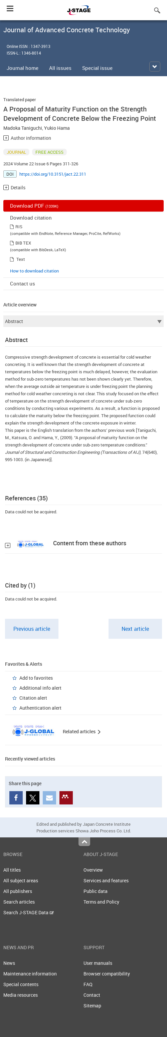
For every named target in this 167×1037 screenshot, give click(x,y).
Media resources (20, 995)
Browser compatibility (107, 973)
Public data (96, 891)
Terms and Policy (101, 902)
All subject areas (20, 880)
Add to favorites (36, 678)
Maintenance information (30, 973)
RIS (18, 227)
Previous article (31, 628)
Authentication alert (40, 708)
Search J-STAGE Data (28, 912)
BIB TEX (23, 243)
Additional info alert (40, 688)
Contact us (22, 283)
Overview (93, 870)
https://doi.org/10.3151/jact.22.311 (52, 174)
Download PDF (34, 205)
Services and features (106, 880)
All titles (12, 870)
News (9, 963)
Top (84, 841)
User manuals (98, 963)
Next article (135, 628)
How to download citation (34, 271)
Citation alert (33, 698)
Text (20, 259)
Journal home (22, 68)
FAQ (88, 984)
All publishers (17, 891)
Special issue (97, 68)
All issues (60, 68)
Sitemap (92, 1005)
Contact (92, 995)
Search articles (19, 902)
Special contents (20, 984)
